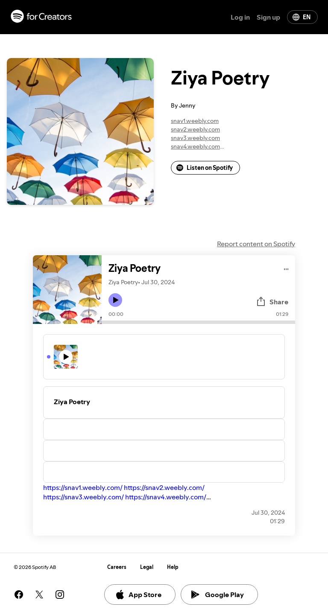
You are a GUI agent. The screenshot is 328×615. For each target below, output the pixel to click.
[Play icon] (115, 300)
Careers (116, 567)
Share (272, 302)
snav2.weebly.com (195, 129)
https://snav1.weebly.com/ (83, 487)
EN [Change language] (301, 17)
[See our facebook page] (19, 594)
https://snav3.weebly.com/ (83, 496)
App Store (138, 594)
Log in (240, 17)
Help (173, 567)
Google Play (217, 594)
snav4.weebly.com (195, 146)
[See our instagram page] (60, 594)
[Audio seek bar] (198, 322)
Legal (146, 567)
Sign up (268, 17)
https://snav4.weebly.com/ (165, 496)
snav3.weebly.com (195, 138)
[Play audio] (286, 267)
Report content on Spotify (256, 243)
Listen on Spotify (204, 167)
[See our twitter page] (39, 594)
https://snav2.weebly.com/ (164, 487)
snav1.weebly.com (195, 121)
